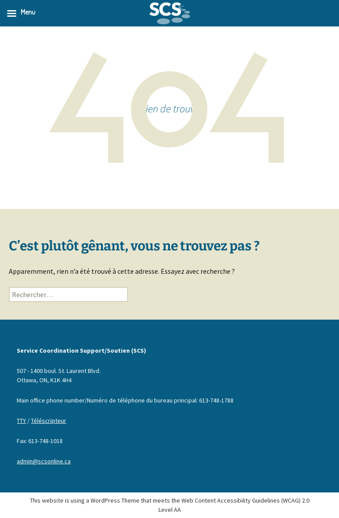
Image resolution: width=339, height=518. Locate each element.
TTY (21, 421)
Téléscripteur (48, 421)
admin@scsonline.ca (44, 461)
